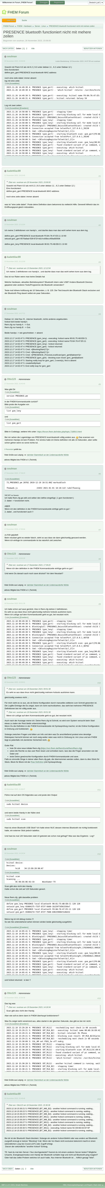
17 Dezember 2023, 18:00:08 (14, 558)
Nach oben (8, 1169)
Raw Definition (37, 762)
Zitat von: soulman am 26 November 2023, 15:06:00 (29, 182)
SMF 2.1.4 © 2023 (8, 1185)
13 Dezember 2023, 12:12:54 (14, 224)
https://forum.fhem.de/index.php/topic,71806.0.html (59, 432)
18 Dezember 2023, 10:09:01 (14, 682)
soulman (12, 56)
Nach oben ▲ (99, 1185)
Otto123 (11, 379)
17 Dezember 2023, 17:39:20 (14, 473)
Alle (33, 48)
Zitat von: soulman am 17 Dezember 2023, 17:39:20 (29, 565)
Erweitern (24, 108)
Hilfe (64, 1185)
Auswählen (14, 84)
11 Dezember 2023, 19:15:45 (14, 175)
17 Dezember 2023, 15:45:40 (14, 384)
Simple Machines (21, 1185)
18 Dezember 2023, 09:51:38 (14, 603)
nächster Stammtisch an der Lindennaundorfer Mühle (48, 455)
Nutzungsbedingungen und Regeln (80, 1185)
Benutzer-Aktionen (93, 48)
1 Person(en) (9, 449)
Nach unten (8, 48)
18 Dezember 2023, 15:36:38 (14, 998)
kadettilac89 (14, 171)
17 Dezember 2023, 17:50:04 (14, 529)
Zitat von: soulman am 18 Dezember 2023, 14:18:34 (29, 1007)
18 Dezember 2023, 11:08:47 (14, 789)
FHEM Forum (18, 12)
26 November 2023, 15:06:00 (14, 61)
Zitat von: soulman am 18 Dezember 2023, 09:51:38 (29, 689)
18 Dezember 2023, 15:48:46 (14, 1098)
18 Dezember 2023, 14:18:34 (14, 853)
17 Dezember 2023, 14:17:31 (14, 313)
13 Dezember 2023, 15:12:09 (14, 261)
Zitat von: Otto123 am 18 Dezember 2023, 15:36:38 (29, 1105)
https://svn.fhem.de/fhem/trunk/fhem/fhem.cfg (61, 748)
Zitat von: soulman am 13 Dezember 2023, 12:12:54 (29, 268)
